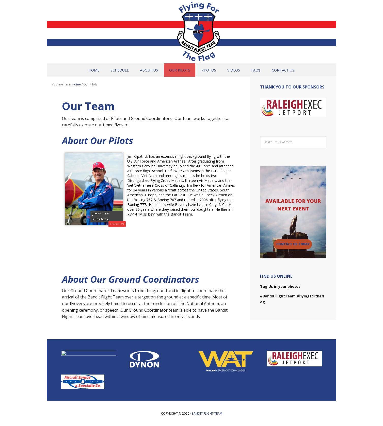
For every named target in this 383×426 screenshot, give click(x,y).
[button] (293, 108)
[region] (293, 108)
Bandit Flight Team (191, 31)
